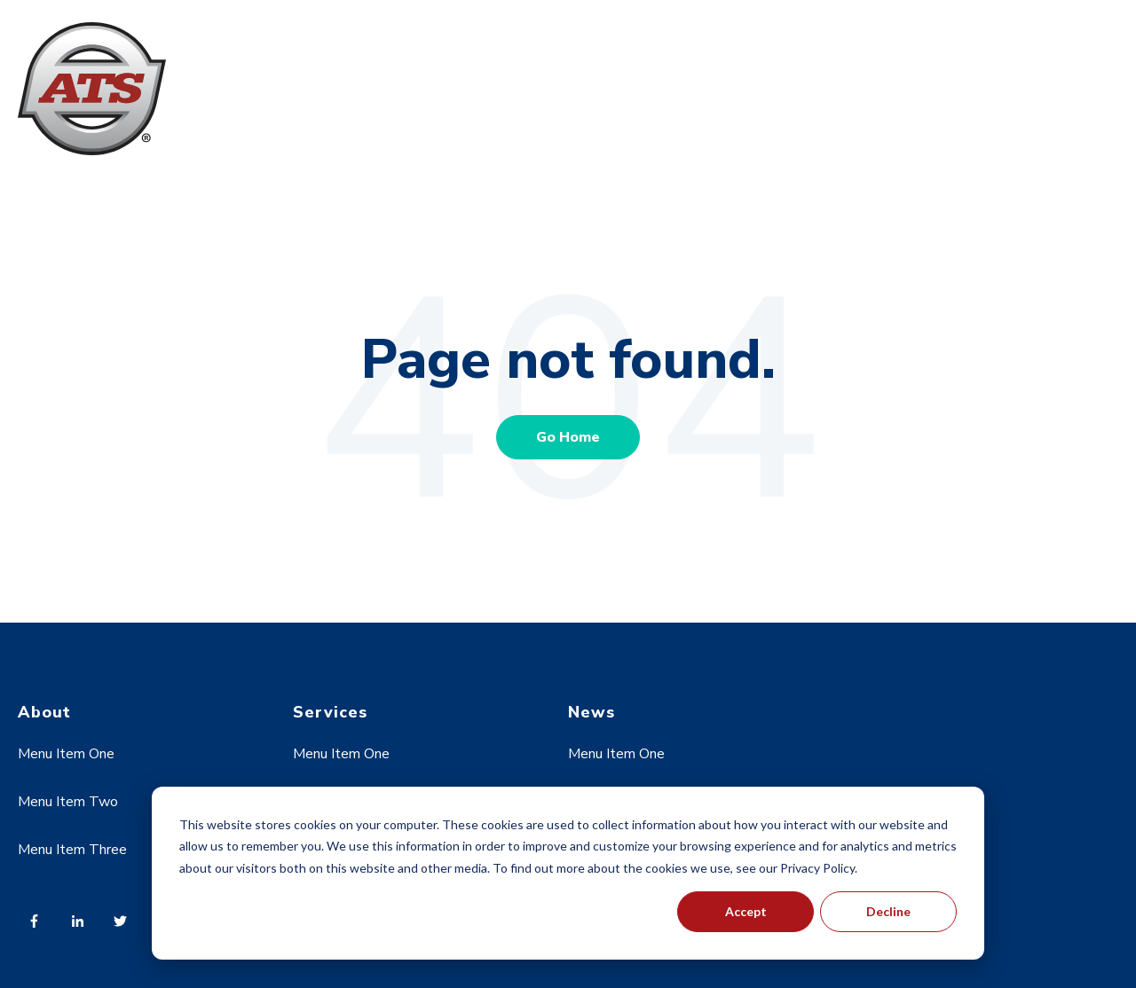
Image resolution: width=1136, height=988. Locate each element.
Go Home (568, 437)
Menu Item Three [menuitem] (72, 849)
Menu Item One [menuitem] (66, 754)
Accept (746, 911)
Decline (888, 911)
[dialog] (568, 873)
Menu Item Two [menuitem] (68, 802)
